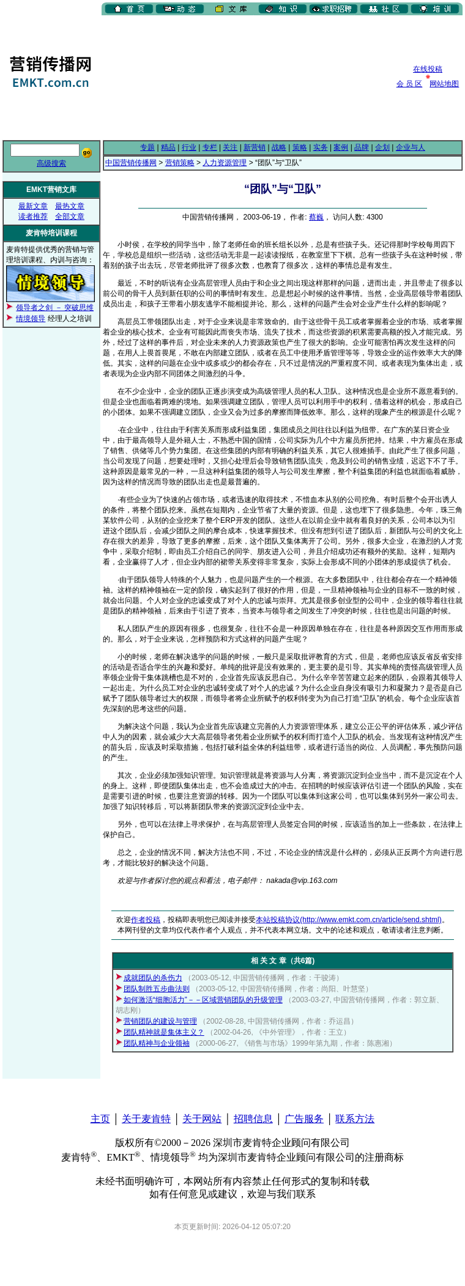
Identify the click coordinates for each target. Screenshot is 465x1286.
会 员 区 (409, 83)
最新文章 (33, 206)
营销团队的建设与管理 (160, 1021)
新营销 (255, 147)
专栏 (210, 147)
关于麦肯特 (146, 1119)
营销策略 (180, 162)
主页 (100, 1119)
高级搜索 (51, 163)
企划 (382, 147)
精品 (168, 147)
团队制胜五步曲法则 (157, 989)
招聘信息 (253, 1119)
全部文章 (69, 216)
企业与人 (410, 147)
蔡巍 (316, 217)
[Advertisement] (165, 76)
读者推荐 (33, 216)
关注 (230, 147)
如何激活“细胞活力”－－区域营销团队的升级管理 (203, 1000)
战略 (279, 147)
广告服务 (304, 1119)
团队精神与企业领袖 (157, 1043)
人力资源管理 (225, 162)
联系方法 (354, 1119)
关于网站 (201, 1119)
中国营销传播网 (131, 162)
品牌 (361, 147)
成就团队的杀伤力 (153, 978)
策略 (299, 147)
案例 (340, 147)
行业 (189, 147)
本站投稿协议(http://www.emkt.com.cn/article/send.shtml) (348, 919)
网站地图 (444, 83)
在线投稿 (427, 69)
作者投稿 (145, 919)
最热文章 (69, 206)
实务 (320, 147)
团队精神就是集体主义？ (164, 1032)
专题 (147, 147)
